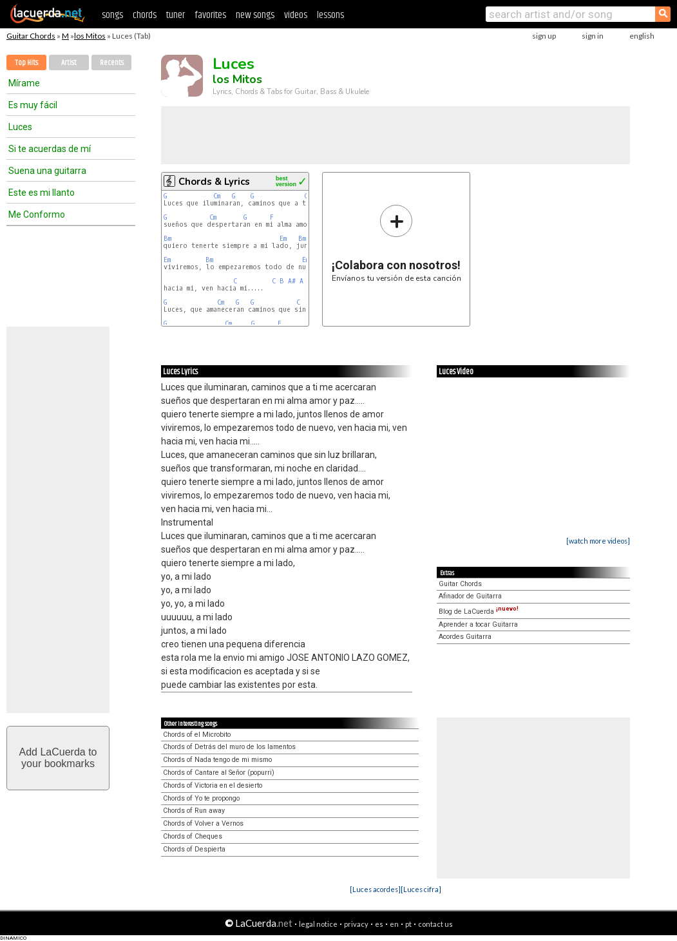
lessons (330, 15)
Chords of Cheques (192, 836)
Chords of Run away (194, 810)
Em (283, 238)
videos (295, 15)
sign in (593, 36)
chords (145, 15)
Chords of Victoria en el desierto (212, 785)
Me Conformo (36, 214)
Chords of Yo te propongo (201, 798)
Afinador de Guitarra (470, 596)
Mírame (24, 83)
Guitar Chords (30, 36)
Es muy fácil (32, 105)
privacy (356, 924)
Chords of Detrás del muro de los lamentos (229, 747)
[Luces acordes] (375, 889)
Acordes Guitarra (465, 636)
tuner (175, 15)
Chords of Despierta (194, 849)
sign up (544, 36)
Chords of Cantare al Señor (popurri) (218, 772)
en (394, 924)
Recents (112, 63)
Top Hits (26, 63)
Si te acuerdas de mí (49, 149)
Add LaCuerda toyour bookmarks (58, 757)
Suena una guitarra (47, 171)
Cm (216, 196)
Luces (20, 127)
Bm (167, 238)
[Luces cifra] (421, 889)
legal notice (318, 924)
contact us (435, 924)
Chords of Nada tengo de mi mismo (217, 760)
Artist (69, 63)
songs (112, 15)
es (379, 924)
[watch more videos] (598, 541)
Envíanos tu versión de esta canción (396, 243)
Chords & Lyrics (214, 181)
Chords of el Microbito (197, 734)
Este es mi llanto (41, 192)
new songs (255, 15)
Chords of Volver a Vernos (203, 823)
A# (292, 281)
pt (408, 924)
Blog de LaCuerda (479, 611)
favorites (210, 15)
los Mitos (90, 36)
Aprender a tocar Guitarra (478, 624)
